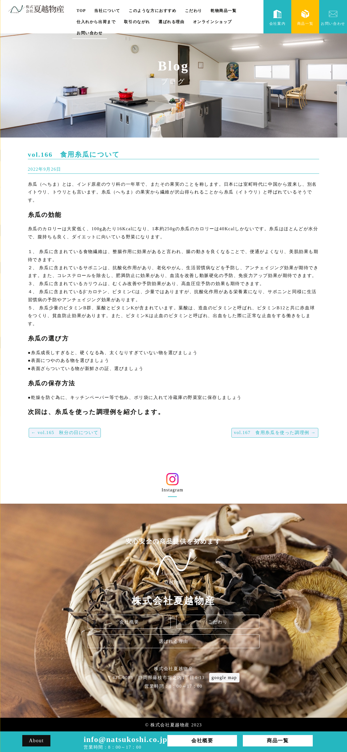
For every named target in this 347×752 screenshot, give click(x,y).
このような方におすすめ (153, 11)
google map (224, 677)
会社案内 (277, 18)
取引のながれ (137, 22)
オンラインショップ (212, 22)
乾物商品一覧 (224, 11)
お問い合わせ (90, 33)
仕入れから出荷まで (96, 22)
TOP (81, 11)
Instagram (173, 484)
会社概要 (129, 621)
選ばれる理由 (171, 22)
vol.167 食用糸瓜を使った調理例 (275, 432)
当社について (107, 11)
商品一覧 (305, 18)
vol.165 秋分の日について (64, 432)
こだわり (193, 11)
